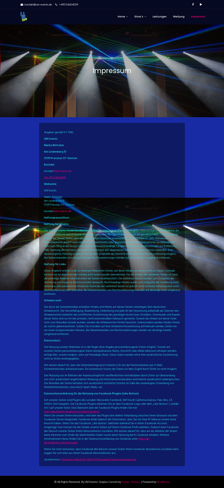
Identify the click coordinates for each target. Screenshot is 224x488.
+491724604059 (66, 4)
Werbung (179, 16)
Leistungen (160, 16)
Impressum (198, 16)
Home (121, 16)
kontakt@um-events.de (36, 4)
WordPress (163, 481)
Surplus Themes (131, 481)
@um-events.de (62, 171)
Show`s (138, 16)
